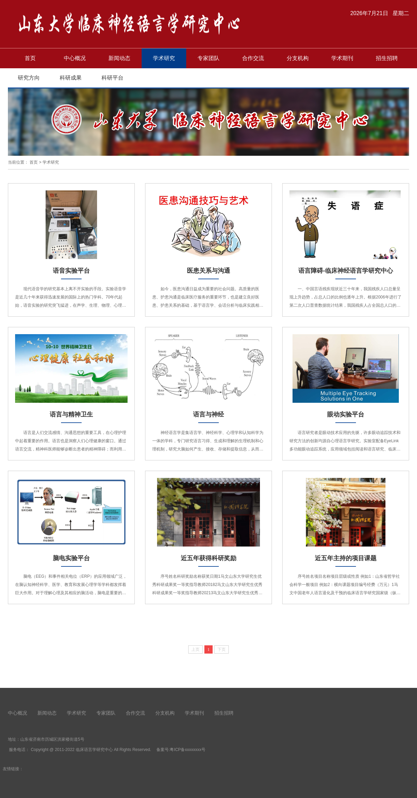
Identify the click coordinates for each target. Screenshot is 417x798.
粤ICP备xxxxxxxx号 (187, 749)
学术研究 (164, 58)
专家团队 (208, 58)
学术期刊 (342, 58)
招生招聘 (387, 58)
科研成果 (71, 78)
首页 (30, 58)
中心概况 (75, 58)
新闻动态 (119, 58)
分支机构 (298, 58)
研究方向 (29, 78)
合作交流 (253, 58)
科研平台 (112, 78)
